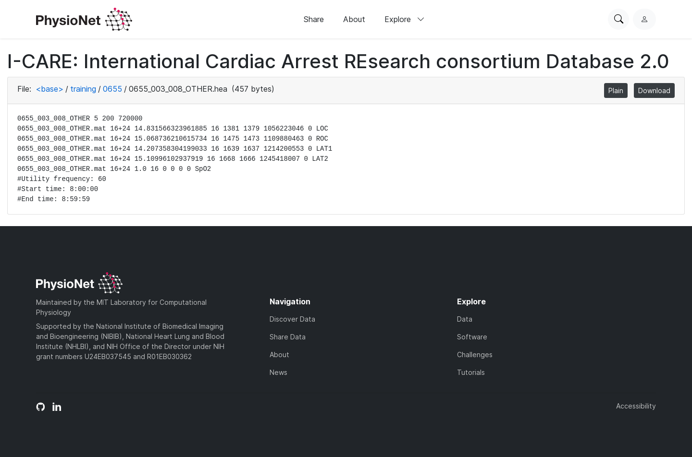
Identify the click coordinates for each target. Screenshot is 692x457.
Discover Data (292, 319)
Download (654, 90)
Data (464, 319)
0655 (112, 89)
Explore (404, 19)
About (354, 19)
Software (472, 337)
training (83, 89)
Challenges (475, 354)
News (278, 372)
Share (314, 19)
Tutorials (471, 372)
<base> (49, 89)
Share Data (288, 337)
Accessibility (636, 406)
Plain (615, 90)
